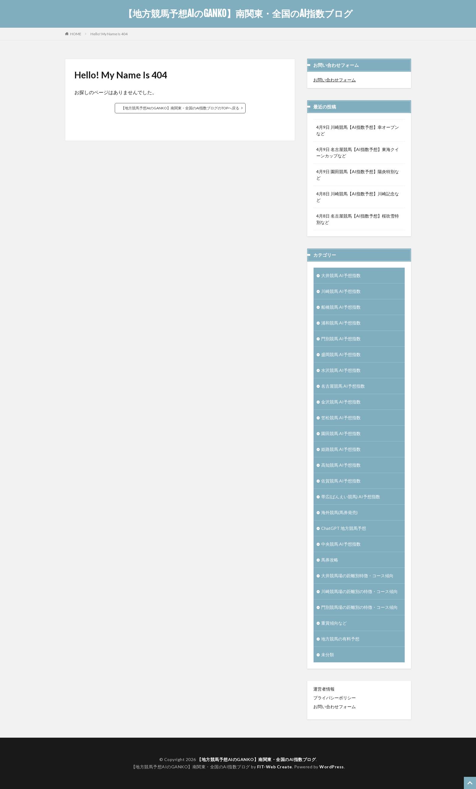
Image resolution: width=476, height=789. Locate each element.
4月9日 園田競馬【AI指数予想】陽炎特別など (357, 174)
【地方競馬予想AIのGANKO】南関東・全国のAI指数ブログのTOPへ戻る (180, 108)
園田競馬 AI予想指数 (341, 433)
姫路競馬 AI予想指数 (341, 449)
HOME (75, 34)
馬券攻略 (329, 559)
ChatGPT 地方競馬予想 (343, 528)
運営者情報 (324, 688)
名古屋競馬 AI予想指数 (343, 386)
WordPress (331, 766)
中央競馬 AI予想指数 (341, 544)
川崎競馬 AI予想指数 (341, 291)
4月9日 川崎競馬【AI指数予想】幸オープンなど (357, 130)
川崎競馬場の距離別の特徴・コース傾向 (359, 591)
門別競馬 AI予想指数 (341, 338)
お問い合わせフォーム (334, 79)
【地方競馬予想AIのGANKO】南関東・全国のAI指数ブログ (238, 13)
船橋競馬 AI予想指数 (341, 307)
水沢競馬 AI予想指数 (341, 370)
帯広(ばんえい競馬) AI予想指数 (350, 496)
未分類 (327, 654)
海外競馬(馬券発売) (339, 512)
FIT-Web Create (274, 766)
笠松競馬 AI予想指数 (341, 417)
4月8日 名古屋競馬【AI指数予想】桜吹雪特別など (357, 219)
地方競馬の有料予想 (340, 638)
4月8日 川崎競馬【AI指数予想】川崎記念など (357, 197)
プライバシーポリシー (334, 697)
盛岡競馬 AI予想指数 (341, 354)
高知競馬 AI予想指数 (341, 465)
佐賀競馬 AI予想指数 (341, 480)
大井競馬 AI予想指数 (341, 275)
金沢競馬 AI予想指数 (341, 401)
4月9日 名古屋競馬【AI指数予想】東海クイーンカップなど (357, 152)
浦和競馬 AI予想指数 (341, 322)
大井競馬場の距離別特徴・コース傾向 (357, 575)
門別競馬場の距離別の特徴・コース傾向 (359, 607)
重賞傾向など (334, 623)
